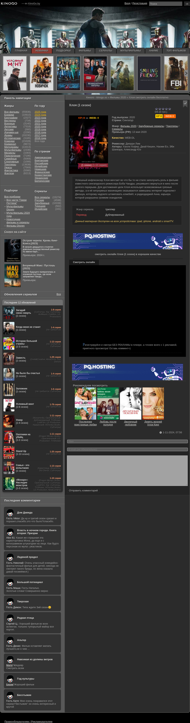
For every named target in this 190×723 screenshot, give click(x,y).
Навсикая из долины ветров (35, 659)
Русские (39, 200)
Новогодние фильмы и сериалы (17, 221)
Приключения (12, 155)
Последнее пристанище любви (85, 421)
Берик (9, 684)
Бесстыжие (24, 695)
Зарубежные (42, 203)
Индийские (41, 166)
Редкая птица (25, 617)
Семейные (10, 158)
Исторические (12, 138)
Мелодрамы (11, 146)
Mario (9, 665)
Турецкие (40, 206)
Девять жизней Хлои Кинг (153, 421)
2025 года (40, 111)
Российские (41, 163)
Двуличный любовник (130, 421)
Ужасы (8, 167)
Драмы (8, 135)
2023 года (40, 117)
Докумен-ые (11, 132)
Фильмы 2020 (128, 126)
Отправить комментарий (83, 496)
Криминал (10, 144)
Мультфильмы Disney (14, 208)
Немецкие (40, 169)
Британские (41, 160)
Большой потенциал (30, 582)
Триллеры (172, 126)
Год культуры (25, 678)
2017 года (40, 135)
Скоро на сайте (15, 231)
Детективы (10, 126)
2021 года (40, 123)
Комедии (9, 141)
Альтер (21, 640)
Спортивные (11, 161)
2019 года (40, 129)
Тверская (23, 601)
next (186, 73)
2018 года (40, 132)
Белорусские (42, 180)
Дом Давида (24, 512)
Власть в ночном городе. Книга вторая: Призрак (36, 532)
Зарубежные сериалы (151, 126)
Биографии (10, 117)
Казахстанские (43, 175)
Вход (127, 3)
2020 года (40, 126)
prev (4, 73)
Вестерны (10, 120)
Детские (9, 129)
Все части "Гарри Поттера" (16, 201)
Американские (43, 157)
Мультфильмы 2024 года (18, 214)
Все (59, 294)
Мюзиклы (9, 152)
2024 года (40, 114)
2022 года (40, 120)
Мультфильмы (12, 149)
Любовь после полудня (108, 421)
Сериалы (117, 129)
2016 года (40, 138)
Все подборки (12, 196)
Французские (42, 172)
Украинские (41, 177)
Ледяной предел (27, 557)
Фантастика (11, 170)
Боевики (9, 114)
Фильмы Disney (15, 225)
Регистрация (139, 3)
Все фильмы (11, 111)
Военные (9, 123)
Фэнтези (9, 173)
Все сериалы (42, 197)
